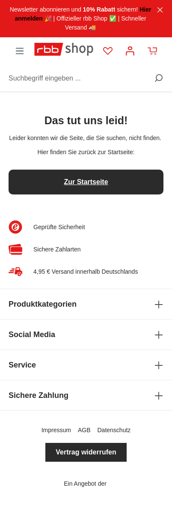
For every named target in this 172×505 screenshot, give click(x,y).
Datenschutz (113, 430)
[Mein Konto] (130, 49)
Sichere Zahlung (86, 395)
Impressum (56, 430)
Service (86, 365)
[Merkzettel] (108, 49)
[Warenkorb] (152, 49)
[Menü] (20, 49)
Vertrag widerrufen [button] (86, 452)
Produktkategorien (86, 304)
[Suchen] (155, 76)
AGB (84, 430)
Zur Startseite (86, 181)
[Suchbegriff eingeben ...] (78, 76)
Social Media (86, 334)
